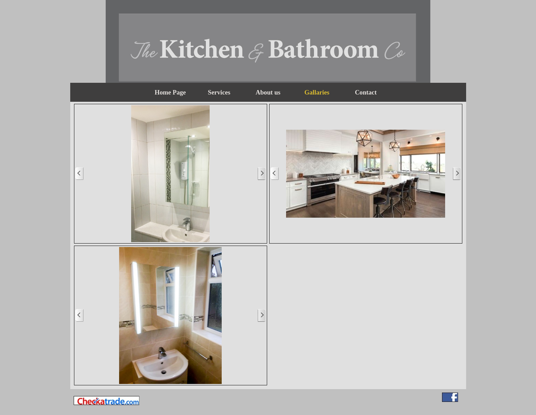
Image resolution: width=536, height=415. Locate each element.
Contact (366, 92)
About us (267, 92)
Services (219, 92)
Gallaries (316, 92)
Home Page (170, 92)
